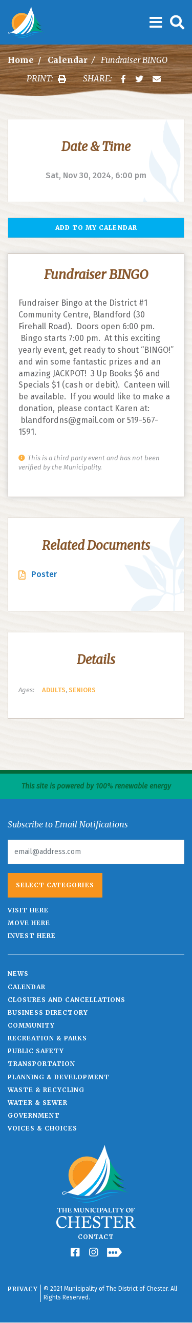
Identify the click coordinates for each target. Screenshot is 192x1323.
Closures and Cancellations (66, 1000)
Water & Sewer (38, 1102)
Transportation (41, 1064)
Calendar (68, 60)
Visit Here (28, 910)
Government (34, 1115)
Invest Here (32, 936)
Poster (44, 574)
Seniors (82, 690)
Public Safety (36, 1051)
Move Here (29, 923)
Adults (54, 690)
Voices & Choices (42, 1128)
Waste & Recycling (46, 1090)
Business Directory (48, 1012)
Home (21, 60)
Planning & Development (59, 1077)
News (18, 973)
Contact (96, 1237)
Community (31, 1025)
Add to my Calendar (96, 227)
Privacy (23, 1289)
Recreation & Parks (47, 1038)
